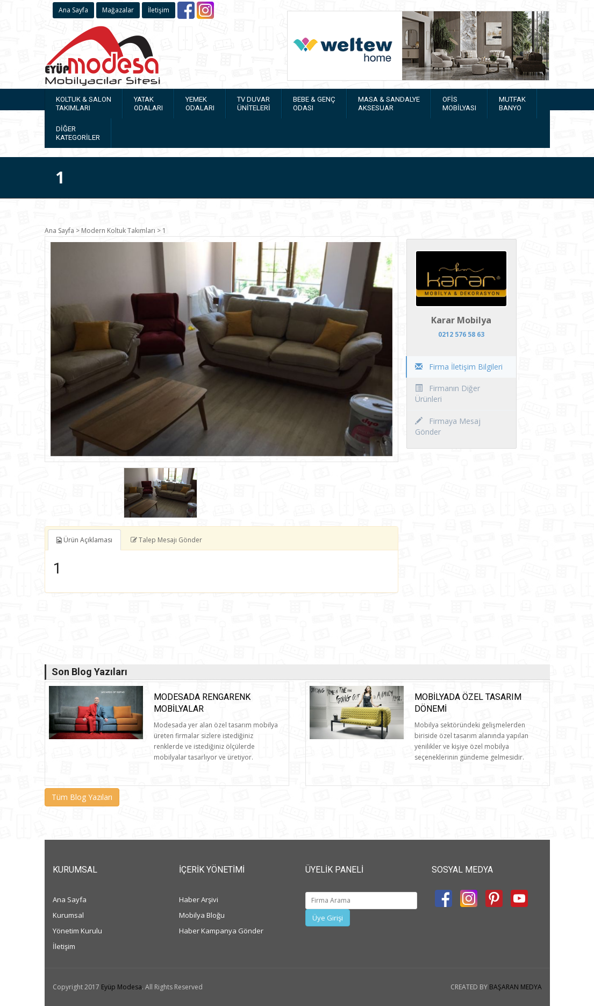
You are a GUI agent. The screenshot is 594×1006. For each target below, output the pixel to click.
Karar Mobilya (461, 320)
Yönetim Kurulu (77, 931)
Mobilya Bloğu (202, 915)
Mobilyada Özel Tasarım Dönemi (467, 703)
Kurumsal (68, 915)
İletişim (158, 10)
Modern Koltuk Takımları (118, 230)
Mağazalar (118, 10)
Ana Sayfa (73, 10)
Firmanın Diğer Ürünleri (447, 393)
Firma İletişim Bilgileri (459, 367)
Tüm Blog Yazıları (82, 797)
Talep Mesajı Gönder (166, 539)
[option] (221, 349)
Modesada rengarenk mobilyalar (202, 703)
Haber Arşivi (198, 899)
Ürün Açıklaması (84, 539)
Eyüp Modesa (121, 986)
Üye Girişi (327, 918)
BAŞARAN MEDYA (515, 986)
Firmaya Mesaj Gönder (448, 426)
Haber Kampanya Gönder (221, 931)
